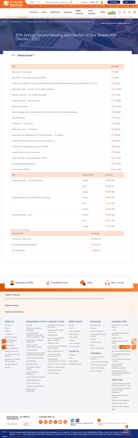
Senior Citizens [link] (75, 6)
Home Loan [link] (20, 299)
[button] (119, 12)
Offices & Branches (11, 348)
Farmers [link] (94, 6)
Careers (7, 367)
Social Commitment (11, 351)
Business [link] (38, 1)
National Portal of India (119, 403)
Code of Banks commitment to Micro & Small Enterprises (121, 390)
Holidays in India (53, 343)
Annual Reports (31, 361)
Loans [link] (43, 12)
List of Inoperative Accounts (121, 351)
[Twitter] (55, 422)
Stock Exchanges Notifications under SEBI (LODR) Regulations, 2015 (35, 335)
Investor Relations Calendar (35, 377)
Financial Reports (32, 364)
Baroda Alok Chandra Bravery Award (12, 360)
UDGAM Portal (117, 338)
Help (113, 409)
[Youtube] (60, 422)
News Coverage (74, 331)
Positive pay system (54, 370)
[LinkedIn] (50, 422)
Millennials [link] (38, 6)
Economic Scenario (97, 331)
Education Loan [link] (30, 299)
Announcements (74, 346)
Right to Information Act (56, 351)
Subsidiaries (114, 2)
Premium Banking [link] (51, 6)
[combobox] (134, 341)
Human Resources (11, 364)
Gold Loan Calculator (97, 368)
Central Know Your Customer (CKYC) (54, 355)
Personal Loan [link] (10, 299)
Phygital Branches (75, 364)
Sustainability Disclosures (35, 358)
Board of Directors (11, 337)
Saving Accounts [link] (61, 299)
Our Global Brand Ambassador (11, 341)
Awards (71, 325)
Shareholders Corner (16, 22)
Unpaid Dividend (32, 350)
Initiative (7, 331)
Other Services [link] (91, 12)
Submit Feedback (53, 373)
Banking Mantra (95, 325)
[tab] (69, 295)
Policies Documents (33, 383)
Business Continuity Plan (56, 367)
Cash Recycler (74, 361)
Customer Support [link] (111, 6)
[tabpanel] (69, 299)
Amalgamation (10, 345)
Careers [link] (132, 6)
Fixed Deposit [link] (73, 299)
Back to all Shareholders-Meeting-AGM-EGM (117, 23)
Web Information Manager (120, 406)
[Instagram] (46, 422)
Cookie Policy (6, 432)
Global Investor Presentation (31, 390)
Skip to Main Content (51, 2)
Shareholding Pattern (33, 380)
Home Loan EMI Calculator (99, 362)
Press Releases (74, 343)
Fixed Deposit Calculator (98, 365)
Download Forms (96, 342)
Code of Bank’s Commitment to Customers (57, 360)
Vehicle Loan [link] (41, 299)
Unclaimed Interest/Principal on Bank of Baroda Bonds (35, 354)
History (7, 328)
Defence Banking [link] (86, 6)
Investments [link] (55, 12)
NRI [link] (43, 6)
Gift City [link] (100, 6)
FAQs (92, 345)
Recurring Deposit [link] (85, 299)
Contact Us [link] (123, 6)
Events (71, 328)
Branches (72, 355)
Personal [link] (31, 1)
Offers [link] (102, 12)
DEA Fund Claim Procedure (57, 364)
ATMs (71, 358)
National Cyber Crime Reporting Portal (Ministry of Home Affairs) (121, 373)
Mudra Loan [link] (51, 299)
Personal (4, 22)
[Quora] (65, 422)
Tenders (93, 339)
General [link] (31, 6)
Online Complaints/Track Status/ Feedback (56, 339)
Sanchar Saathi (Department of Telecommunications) (119, 366)
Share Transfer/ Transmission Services (34, 346)
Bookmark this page (25, 55)
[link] (111, 12)
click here (19, 434)
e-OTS (114, 330)
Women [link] (68, 6)
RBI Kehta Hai (52, 335)
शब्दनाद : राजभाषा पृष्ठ (96, 348)
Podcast (72, 340)
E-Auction (93, 328)
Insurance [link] (68, 12)
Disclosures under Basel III (35, 386)
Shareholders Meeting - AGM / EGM (35, 22)
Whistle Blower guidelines (120, 400)
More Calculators (96, 371)
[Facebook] (41, 422)
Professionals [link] (60, 6)
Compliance (9, 334)
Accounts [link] (33, 12)
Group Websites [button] (12, 424)
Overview (8, 325)
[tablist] (69, 303)
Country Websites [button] (25, 423)
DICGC (73, 425)
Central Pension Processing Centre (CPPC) (57, 347)
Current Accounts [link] (98, 299)
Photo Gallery (73, 334)
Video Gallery (73, 337)
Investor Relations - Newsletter (32, 373)
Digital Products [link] (79, 12)
